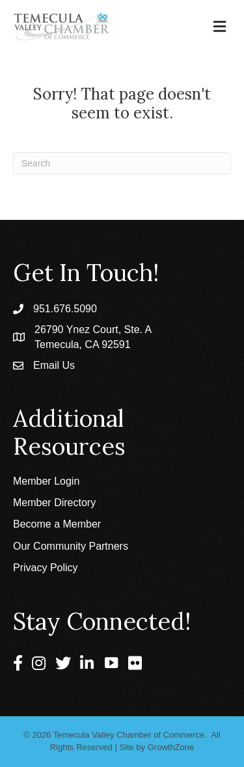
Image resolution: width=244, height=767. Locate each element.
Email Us (54, 365)
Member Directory (54, 502)
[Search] (122, 163)
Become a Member (57, 524)
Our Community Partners (70, 546)
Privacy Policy (45, 567)
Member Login (46, 481)
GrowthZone (171, 747)
